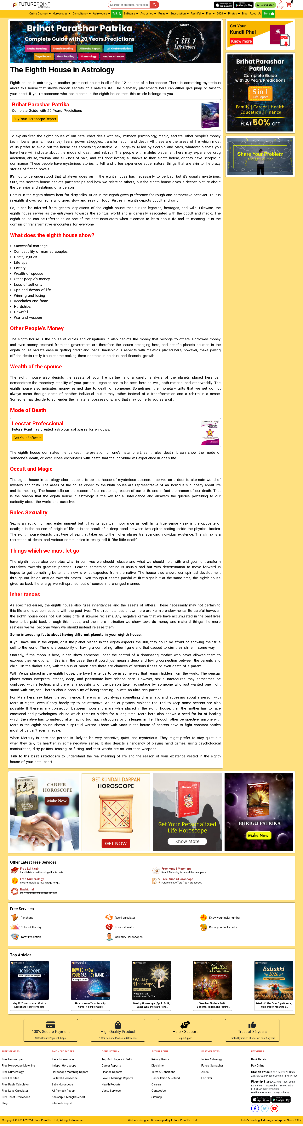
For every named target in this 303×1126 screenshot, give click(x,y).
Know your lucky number (219, 917)
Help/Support (265, 4)
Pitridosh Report (62, 1105)
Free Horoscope (12, 1061)
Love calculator (119, 927)
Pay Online (257, 1067)
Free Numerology (13, 1073)
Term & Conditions (163, 1073)
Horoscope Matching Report (70, 1073)
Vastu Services (111, 1092)
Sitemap (157, 1098)
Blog (245, 13)
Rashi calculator (119, 917)
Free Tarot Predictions (16, 1098)
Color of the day (25, 927)
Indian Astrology (211, 1061)
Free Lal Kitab (10, 1080)
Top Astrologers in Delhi (117, 1061)
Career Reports (111, 1067)
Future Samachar (212, 1067)
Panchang (21, 917)
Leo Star (206, 1080)
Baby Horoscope (62, 1086)
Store (268, 13)
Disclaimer (158, 1067)
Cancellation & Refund (166, 1080)
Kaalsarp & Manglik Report (68, 1098)
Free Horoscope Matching (18, 1067)
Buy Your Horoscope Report (35, 119)
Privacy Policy (160, 1061)
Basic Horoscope (63, 1061)
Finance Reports (112, 1073)
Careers (157, 1086)
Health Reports (111, 1086)
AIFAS (205, 1073)
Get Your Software (28, 438)
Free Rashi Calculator (15, 1086)
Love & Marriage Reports (117, 1080)
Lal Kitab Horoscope (65, 1080)
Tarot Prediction (25, 937)
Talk (116, 13)
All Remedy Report (63, 1092)
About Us (255, 13)
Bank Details (259, 1061)
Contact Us (159, 1092)
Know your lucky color (218, 927)
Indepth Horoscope (64, 1067)
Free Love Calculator (15, 1092)
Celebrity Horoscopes (123, 937)
